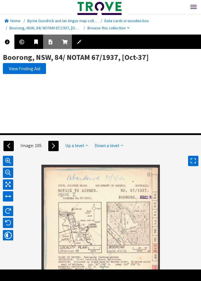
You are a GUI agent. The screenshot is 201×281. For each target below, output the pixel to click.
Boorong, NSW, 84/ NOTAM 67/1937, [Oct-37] (47, 28)
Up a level (76, 145)
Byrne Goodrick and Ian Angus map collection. (66, 20)
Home (12, 20)
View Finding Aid (24, 68)
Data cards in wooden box (126, 20)
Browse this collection (108, 28)
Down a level (109, 145)
